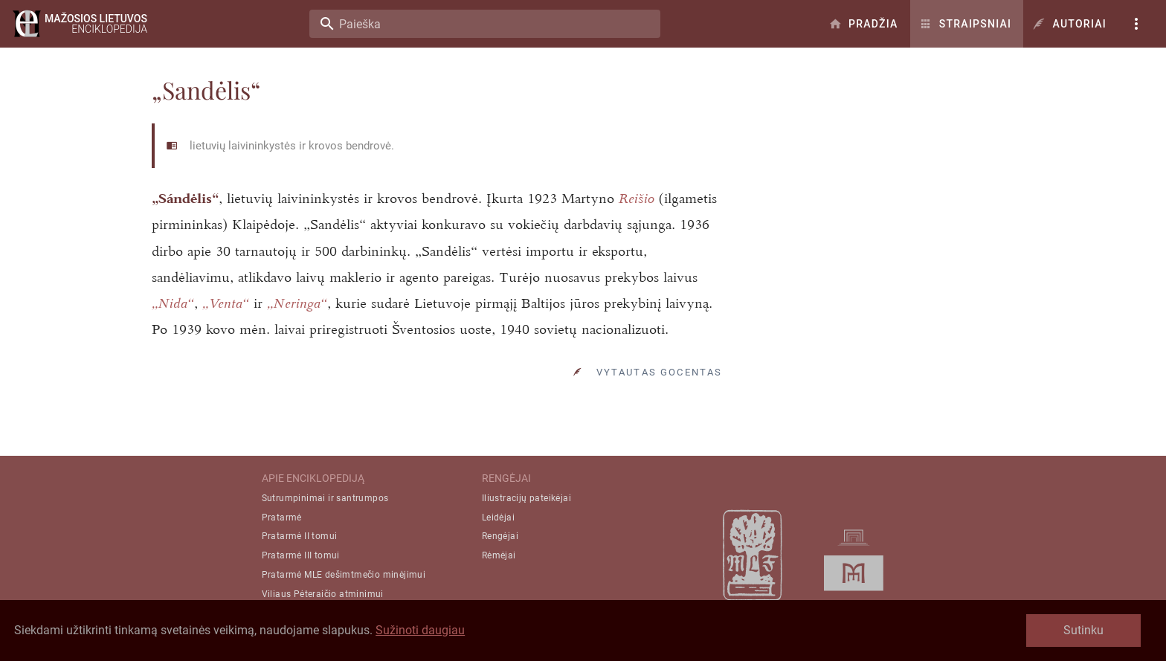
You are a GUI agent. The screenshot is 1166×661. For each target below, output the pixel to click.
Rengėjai (500, 543)
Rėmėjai (499, 562)
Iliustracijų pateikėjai (526, 505)
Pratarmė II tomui (300, 543)
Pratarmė (282, 524)
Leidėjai (498, 524)
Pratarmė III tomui (301, 562)
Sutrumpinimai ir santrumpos (325, 505)
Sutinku (1083, 630)
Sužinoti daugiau (420, 630)
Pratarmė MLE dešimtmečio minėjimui (344, 581)
